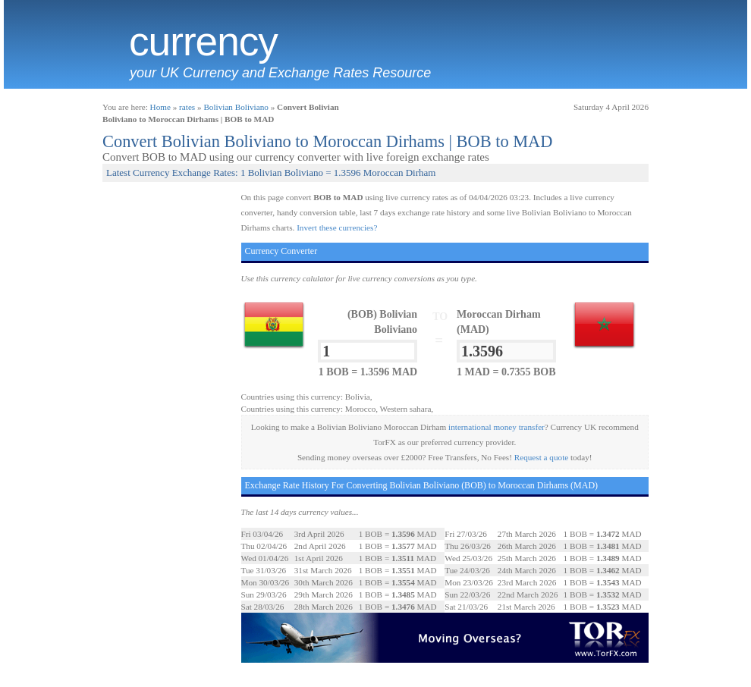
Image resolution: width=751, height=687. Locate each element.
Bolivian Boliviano (235, 106)
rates (187, 106)
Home (160, 106)
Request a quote (541, 457)
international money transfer (496, 426)
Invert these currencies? (337, 227)
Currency (203, 42)
